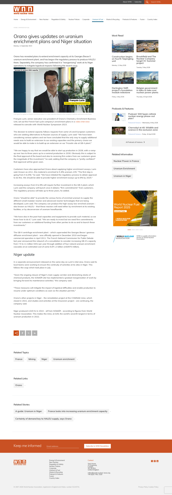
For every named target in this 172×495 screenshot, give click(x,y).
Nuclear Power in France (126, 161)
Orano (18, 385)
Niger (44, 359)
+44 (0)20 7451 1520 (95, 474)
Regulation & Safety (58, 19)
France (18, 359)
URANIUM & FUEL (24, 27)
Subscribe (138, 2)
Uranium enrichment (63, 359)
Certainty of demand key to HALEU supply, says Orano (43, 419)
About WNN (127, 2)
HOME (15, 27)
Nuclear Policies (74, 19)
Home (16, 19)
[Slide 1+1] (133, 230)
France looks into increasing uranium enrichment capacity (77, 411)
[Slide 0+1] (129, 230)
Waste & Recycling (112, 19)
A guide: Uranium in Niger (28, 411)
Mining (32, 359)
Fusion (142, 19)
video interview (82, 122)
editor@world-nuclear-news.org (99, 473)
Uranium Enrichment (124, 169)
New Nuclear (43, 19)
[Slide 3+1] (141, 230)
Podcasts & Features (130, 19)
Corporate (86, 19)
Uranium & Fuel (97, 19)
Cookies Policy (153, 487)
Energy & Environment (28, 19)
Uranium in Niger (122, 176)
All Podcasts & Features (134, 142)
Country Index (152, 19)
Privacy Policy (143, 487)
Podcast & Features (56, 474)
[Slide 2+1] (137, 230)
